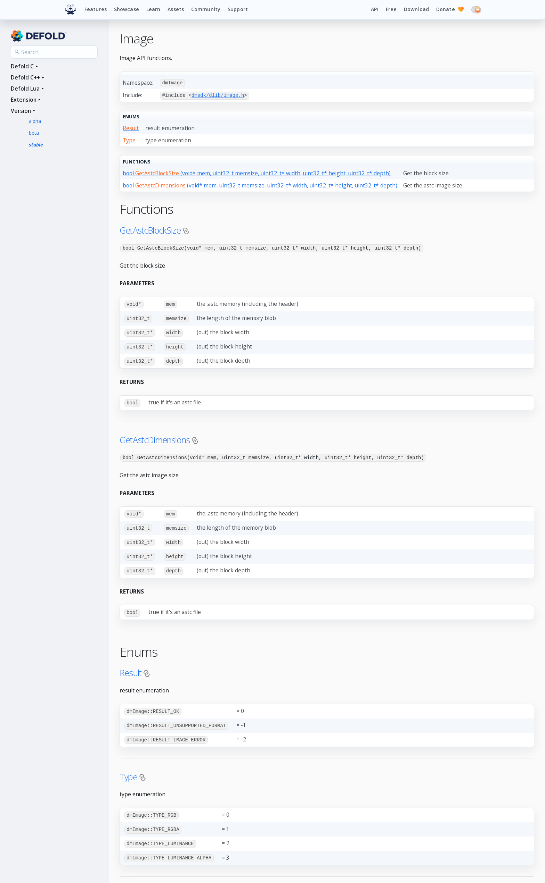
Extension (23, 99)
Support (238, 9)
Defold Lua (25, 88)
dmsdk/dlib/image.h (218, 95)
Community (205, 9)
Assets (176, 9)
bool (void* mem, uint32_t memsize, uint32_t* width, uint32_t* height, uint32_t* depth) (257, 172)
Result (130, 668)
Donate (450, 10)
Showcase (126, 9)
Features (95, 9)
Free (391, 9)
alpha (35, 121)
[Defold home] (70, 9)
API (374, 9)
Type (128, 771)
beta (34, 132)
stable (36, 144)
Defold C (22, 66)
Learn (153, 9)
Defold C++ (25, 77)
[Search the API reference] (54, 52)
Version (21, 111)
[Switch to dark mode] (476, 9)
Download (416, 9)
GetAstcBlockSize (150, 229)
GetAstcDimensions (155, 437)
